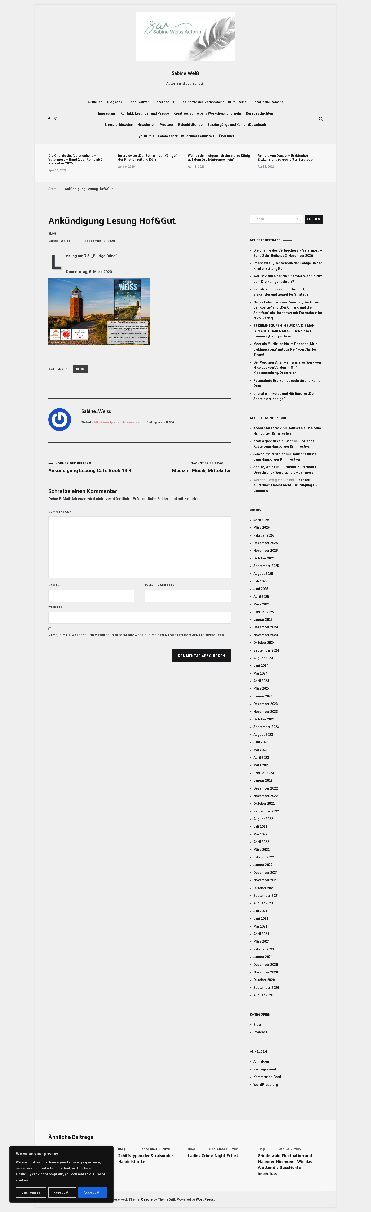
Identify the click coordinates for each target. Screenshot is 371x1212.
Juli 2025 (260, 581)
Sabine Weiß (185, 74)
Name (54, 585)
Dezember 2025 (265, 543)
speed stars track (267, 428)
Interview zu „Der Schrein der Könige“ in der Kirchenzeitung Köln (149, 157)
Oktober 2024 (264, 642)
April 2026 (261, 520)
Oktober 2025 (264, 558)
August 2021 (263, 903)
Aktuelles (95, 102)
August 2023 (263, 735)
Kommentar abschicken (201, 656)
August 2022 (263, 819)
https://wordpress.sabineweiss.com (119, 422)
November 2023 (265, 712)
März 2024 (261, 688)
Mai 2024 (260, 673)
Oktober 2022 (264, 803)
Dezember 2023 (265, 704)
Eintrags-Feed (264, 1069)
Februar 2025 (263, 612)
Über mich (227, 136)
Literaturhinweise (119, 125)
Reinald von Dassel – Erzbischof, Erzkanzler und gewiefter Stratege (285, 157)
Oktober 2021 (264, 888)
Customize (31, 1192)
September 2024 (266, 650)
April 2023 (261, 757)
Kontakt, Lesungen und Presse (144, 113)
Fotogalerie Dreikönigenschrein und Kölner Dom (287, 383)
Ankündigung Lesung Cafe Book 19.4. (94, 467)
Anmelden (261, 1061)
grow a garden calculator (273, 441)
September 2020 (266, 988)
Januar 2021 (263, 957)
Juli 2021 (260, 911)
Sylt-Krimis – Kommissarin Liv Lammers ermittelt (175, 136)
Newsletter (146, 125)
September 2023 (266, 727)
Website (55, 607)
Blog (52, 233)
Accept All (93, 1192)
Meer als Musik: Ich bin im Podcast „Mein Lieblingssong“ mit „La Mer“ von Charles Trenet (285, 349)
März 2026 (261, 527)
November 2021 (265, 880)
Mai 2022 (260, 834)
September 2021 (266, 895)
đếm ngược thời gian (269, 454)
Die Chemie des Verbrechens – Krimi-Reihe (213, 102)
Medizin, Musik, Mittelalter (185, 467)
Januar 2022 (263, 865)
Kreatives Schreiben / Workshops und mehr (207, 113)
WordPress (205, 1199)
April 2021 (261, 934)
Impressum (107, 113)
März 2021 (261, 941)
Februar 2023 (263, 773)
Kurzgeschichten (259, 113)
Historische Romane (267, 102)
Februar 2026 (263, 535)
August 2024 (263, 658)
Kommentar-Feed (267, 1077)
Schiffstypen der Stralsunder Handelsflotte (145, 1158)
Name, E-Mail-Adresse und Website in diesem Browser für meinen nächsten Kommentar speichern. (136, 635)
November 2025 (265, 550)
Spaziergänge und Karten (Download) (236, 125)
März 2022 (261, 850)
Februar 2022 (263, 857)
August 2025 (263, 574)
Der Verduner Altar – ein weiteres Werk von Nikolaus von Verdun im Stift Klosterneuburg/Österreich (287, 367)
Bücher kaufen (138, 102)
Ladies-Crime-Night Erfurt (213, 1155)
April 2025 (261, 597)
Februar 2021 (263, 949)
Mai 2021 (260, 926)
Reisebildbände (190, 125)
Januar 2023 (263, 780)
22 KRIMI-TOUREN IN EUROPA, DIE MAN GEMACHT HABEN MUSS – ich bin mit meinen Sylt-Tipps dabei (283, 331)
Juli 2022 (260, 826)
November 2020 (265, 972)
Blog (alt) (114, 102)
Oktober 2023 (264, 719)
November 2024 (265, 635)
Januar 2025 (263, 620)
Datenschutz (164, 102)
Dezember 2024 (265, 627)
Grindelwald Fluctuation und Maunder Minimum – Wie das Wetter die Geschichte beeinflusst (285, 1164)
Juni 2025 (260, 589)
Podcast (166, 125)
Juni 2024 (260, 665)
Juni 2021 (260, 918)
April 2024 (261, 681)
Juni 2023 (260, 742)
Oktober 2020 (264, 980)
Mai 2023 (260, 750)
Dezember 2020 (265, 965)
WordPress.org (265, 1085)
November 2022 (265, 796)
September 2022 (266, 811)
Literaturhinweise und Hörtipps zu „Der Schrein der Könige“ (284, 396)
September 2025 (266, 566)
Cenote (147, 1199)
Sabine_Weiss (59, 241)
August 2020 (263, 995)
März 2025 (261, 604)
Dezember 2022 (265, 788)
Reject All (62, 1192)
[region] (61, 1174)
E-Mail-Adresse (160, 585)
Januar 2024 (263, 696)
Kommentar (59, 511)
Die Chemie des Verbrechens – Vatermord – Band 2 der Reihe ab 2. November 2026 (75, 159)
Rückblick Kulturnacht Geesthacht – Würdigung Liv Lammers (285, 485)
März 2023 (261, 765)
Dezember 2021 (265, 873)
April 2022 (261, 842)
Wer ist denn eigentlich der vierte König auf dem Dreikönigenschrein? (219, 157)
